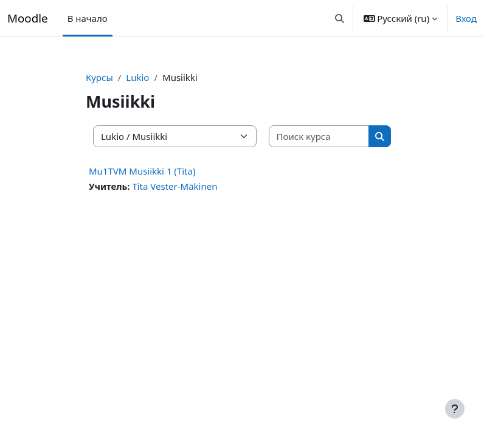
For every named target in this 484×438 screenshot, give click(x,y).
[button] (339, 18)
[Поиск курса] (319, 136)
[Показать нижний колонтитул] (455, 409)
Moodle (27, 18)
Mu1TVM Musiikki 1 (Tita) (142, 171)
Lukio (137, 77)
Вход (466, 18)
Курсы (99, 77)
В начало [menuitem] (87, 18)
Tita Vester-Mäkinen (174, 186)
